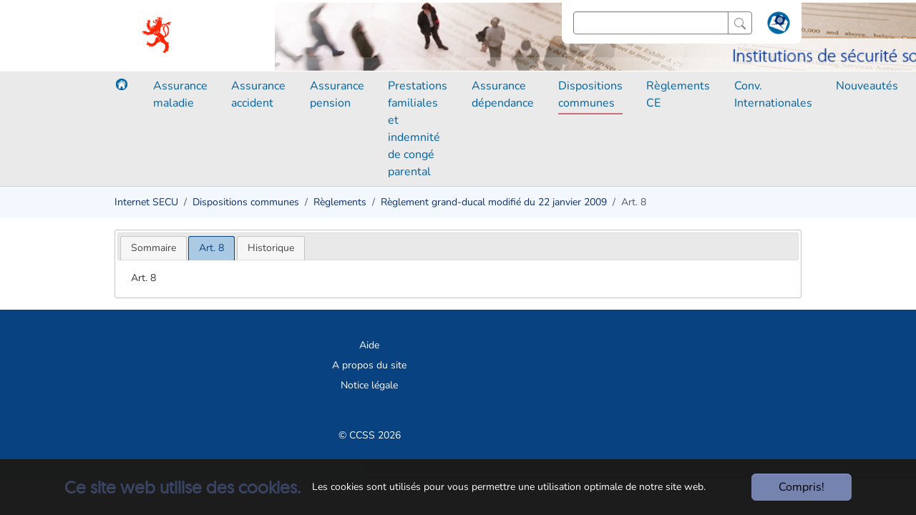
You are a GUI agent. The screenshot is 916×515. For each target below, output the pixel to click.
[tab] (153, 248)
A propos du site (369, 365)
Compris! (801, 487)
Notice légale (369, 385)
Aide (369, 345)
